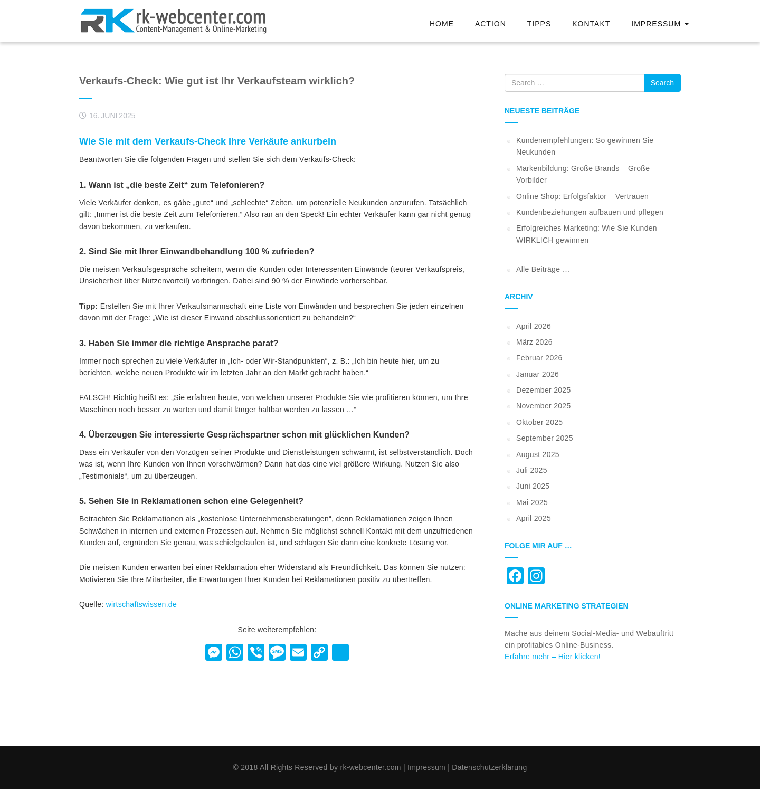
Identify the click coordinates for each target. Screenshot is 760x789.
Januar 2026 (537, 374)
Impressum (660, 24)
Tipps (539, 24)
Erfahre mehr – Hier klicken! (553, 656)
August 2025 (537, 454)
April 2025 (533, 518)
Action (490, 24)
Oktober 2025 (539, 422)
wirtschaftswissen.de (141, 604)
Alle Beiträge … (543, 269)
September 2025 (544, 438)
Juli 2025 (531, 470)
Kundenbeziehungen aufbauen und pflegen (589, 212)
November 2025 (543, 406)
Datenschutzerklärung (489, 767)
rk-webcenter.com (370, 767)
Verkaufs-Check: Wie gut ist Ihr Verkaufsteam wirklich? (217, 81)
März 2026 (534, 342)
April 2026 (533, 326)
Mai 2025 (532, 502)
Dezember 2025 (543, 390)
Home (442, 24)
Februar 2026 (539, 358)
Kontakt (591, 24)
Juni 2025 (532, 486)
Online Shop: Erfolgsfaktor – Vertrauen (582, 196)
